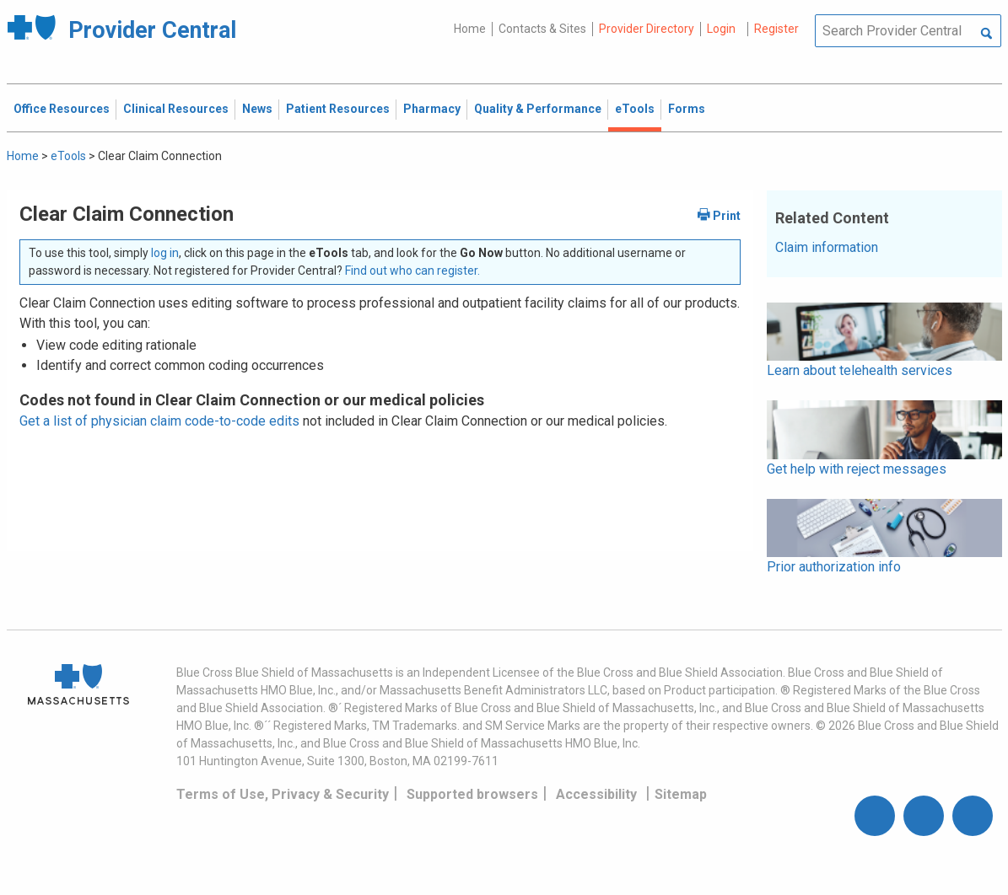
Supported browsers (472, 794)
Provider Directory (646, 28)
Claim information (826, 247)
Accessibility (596, 794)
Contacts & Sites (542, 28)
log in (165, 253)
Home (470, 28)
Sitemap (681, 794)
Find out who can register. (412, 270)
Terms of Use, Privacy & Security (282, 794)
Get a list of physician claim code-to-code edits (159, 421)
